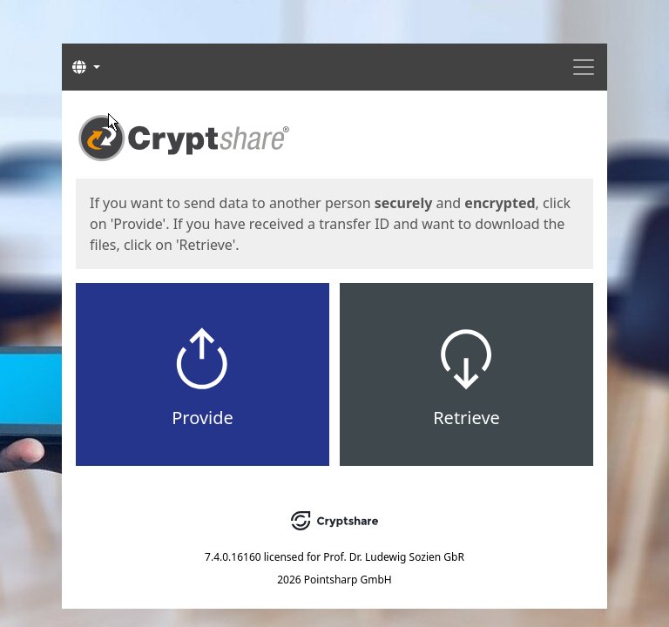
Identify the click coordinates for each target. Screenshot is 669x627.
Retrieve (466, 417)
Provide (202, 417)
